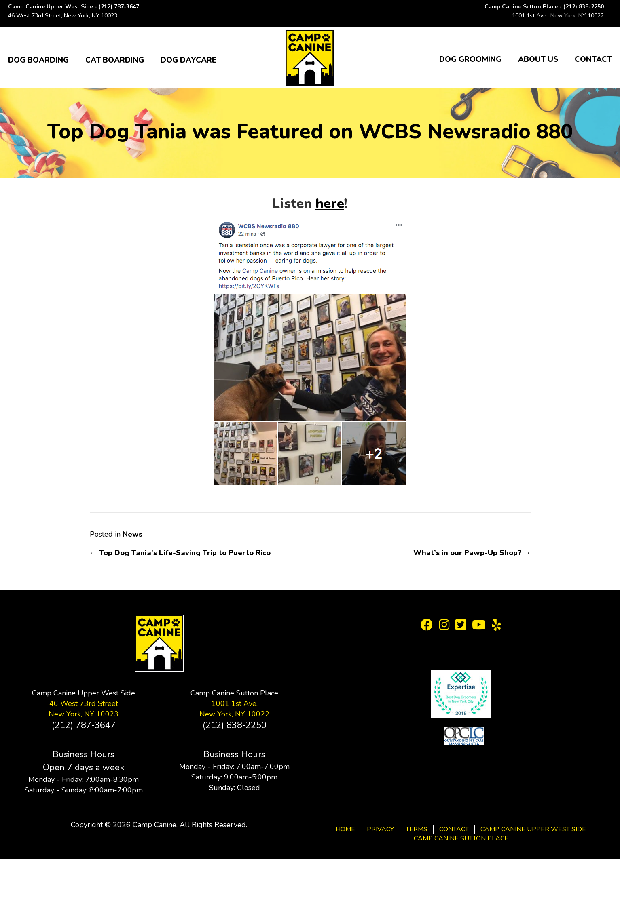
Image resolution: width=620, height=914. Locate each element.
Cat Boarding (114, 60)
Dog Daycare (188, 60)
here (329, 203)
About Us (538, 59)
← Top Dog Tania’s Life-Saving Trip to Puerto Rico (180, 553)
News (132, 534)
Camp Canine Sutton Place (461, 838)
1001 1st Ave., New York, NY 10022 (558, 15)
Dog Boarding (38, 60)
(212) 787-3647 (119, 7)
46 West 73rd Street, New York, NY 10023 (62, 15)
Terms (416, 829)
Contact (593, 59)
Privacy (380, 829)
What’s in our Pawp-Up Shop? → (472, 553)
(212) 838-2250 (583, 7)
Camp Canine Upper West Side (533, 829)
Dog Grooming (470, 59)
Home (345, 829)
